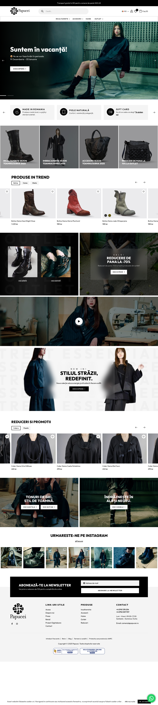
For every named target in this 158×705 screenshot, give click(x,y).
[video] (79, 341)
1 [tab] (3, 95)
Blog (69, 681)
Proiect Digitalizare (53, 665)
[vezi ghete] (22, 272)
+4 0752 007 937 (123, 654)
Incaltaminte (62, 19)
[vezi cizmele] (119, 548)
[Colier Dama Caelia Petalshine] (79, 485)
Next (155, 60)
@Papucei (79, 582)
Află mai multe (130, 702)
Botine (16, 183)
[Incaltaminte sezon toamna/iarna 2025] (20, 147)
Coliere (16, 461)
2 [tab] (10, 95)
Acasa (48, 652)
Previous (3, 60)
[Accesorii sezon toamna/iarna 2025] (98, 147)
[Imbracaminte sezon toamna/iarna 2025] (59, 147)
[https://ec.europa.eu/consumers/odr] (92, 694)
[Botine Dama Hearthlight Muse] (33, 207)
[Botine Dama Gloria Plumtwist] (79, 207)
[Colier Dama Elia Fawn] (124, 485)
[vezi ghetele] (28, 548)
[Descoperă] (20, 69)
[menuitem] (125, 11)
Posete (28, 461)
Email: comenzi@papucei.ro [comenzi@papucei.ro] (127, 666)
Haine (88, 19)
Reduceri (84, 665)
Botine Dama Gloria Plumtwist (69, 228)
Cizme (27, 183)
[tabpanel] (79, 60)
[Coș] (143, 11)
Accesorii (77, 19)
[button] (7, 192)
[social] (12, 666)
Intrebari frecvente (51, 681)
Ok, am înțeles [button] (144, 702)
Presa (48, 658)
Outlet (98, 19)
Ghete (38, 183)
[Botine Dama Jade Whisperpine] (124, 207)
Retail (48, 662)
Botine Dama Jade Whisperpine (115, 228)
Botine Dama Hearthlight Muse (24, 228)
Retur (63, 681)
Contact (49, 668)
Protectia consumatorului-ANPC (102, 681)
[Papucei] (20, 11)
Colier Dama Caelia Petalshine (69, 507)
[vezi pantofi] (56, 272)
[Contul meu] (131, 11)
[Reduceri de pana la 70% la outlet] (138, 147)
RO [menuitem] (125, 11)
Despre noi (50, 655)
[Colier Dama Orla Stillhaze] (33, 485)
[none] (124, 11)
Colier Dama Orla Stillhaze (22, 507)
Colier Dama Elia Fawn (111, 507)
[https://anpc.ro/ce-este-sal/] (65, 694)
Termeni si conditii (81, 681)
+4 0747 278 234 (123, 652)
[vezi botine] (51, 548)
